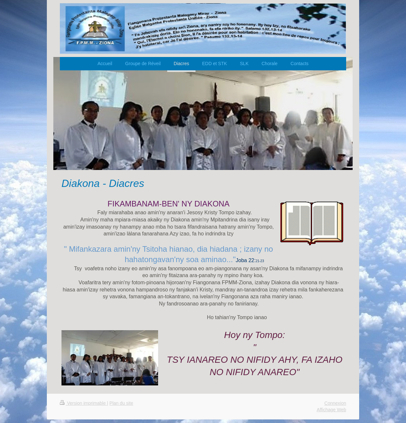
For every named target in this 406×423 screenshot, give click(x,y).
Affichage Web (331, 409)
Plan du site (121, 403)
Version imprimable (83, 403)
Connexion (335, 403)
